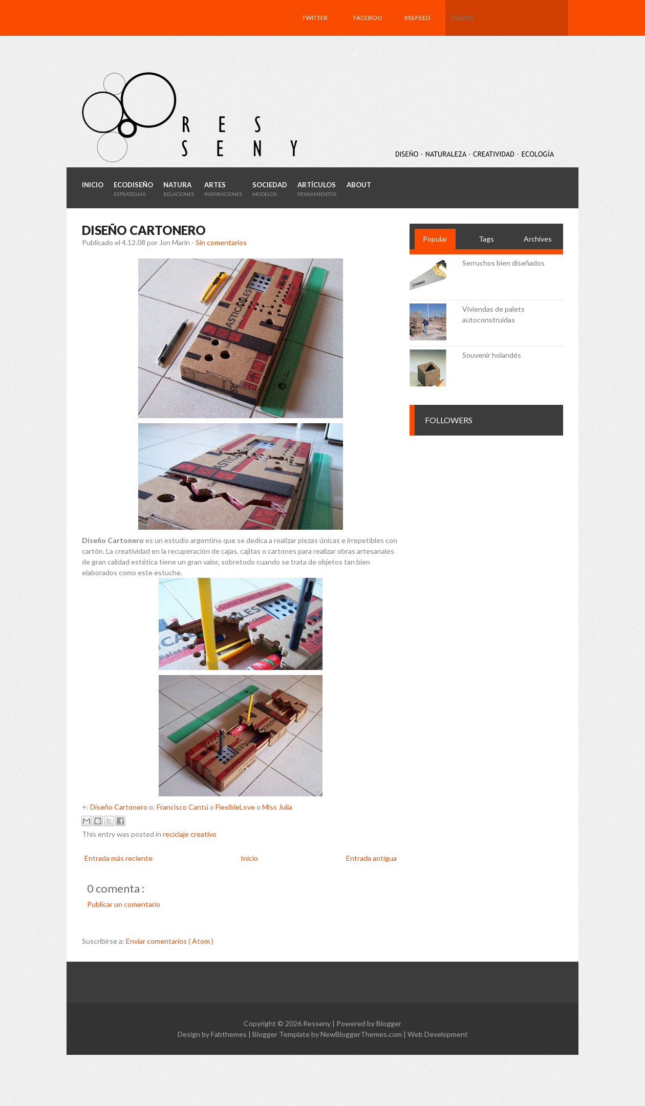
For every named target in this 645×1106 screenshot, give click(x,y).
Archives (538, 238)
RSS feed (417, 17)
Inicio (249, 858)
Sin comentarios (221, 242)
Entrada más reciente (118, 858)
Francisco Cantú (182, 807)
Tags (486, 238)
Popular (435, 238)
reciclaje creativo (190, 834)
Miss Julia (277, 807)
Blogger (388, 1023)
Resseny (317, 1023)
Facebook (367, 35)
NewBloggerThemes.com (361, 1034)
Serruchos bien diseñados (503, 262)
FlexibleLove (235, 807)
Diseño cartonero (144, 230)
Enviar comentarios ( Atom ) (169, 941)
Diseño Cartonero (118, 807)
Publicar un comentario (123, 904)
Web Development (437, 1034)
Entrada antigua (371, 858)
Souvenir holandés (491, 355)
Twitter (315, 17)
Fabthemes (229, 1034)
